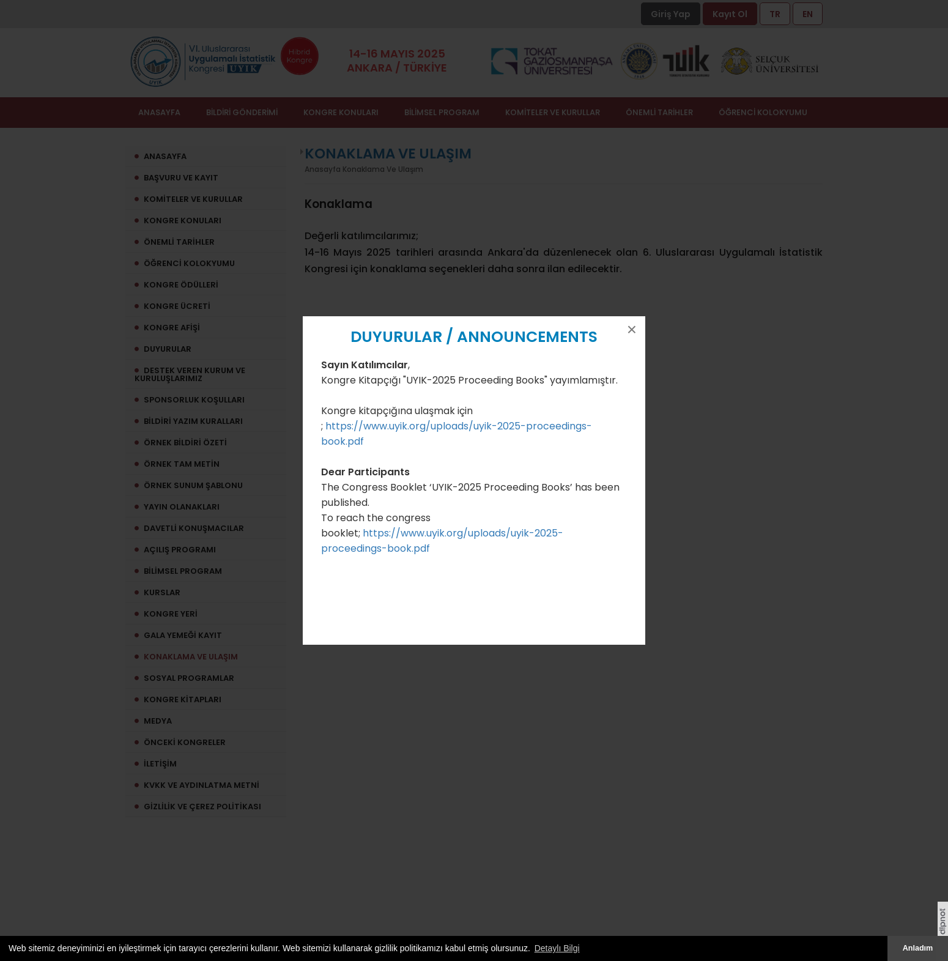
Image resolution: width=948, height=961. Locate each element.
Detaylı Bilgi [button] (557, 948)
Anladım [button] (918, 948)
